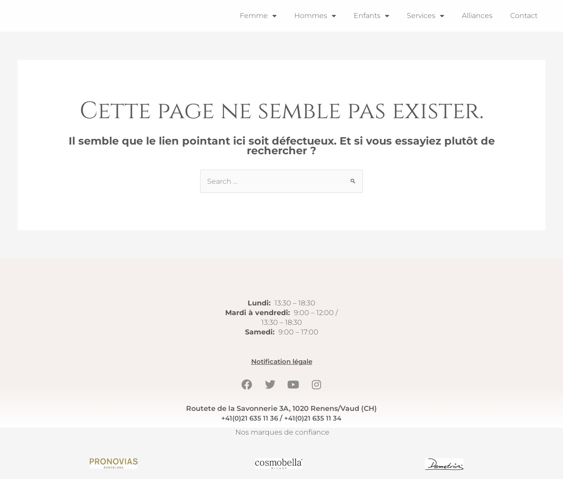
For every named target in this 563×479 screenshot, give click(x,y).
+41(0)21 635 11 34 (314, 418)
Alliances (477, 15)
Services (425, 16)
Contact (523, 15)
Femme (258, 16)
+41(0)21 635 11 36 (248, 418)
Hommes (315, 16)
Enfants (371, 16)
